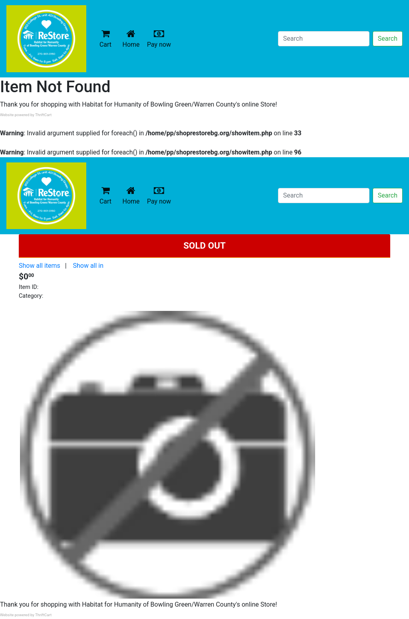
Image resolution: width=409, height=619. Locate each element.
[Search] (323, 38)
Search (387, 38)
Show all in (88, 265)
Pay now (160, 38)
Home (132, 38)
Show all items (39, 265)
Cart (105, 38)
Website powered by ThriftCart (26, 115)
